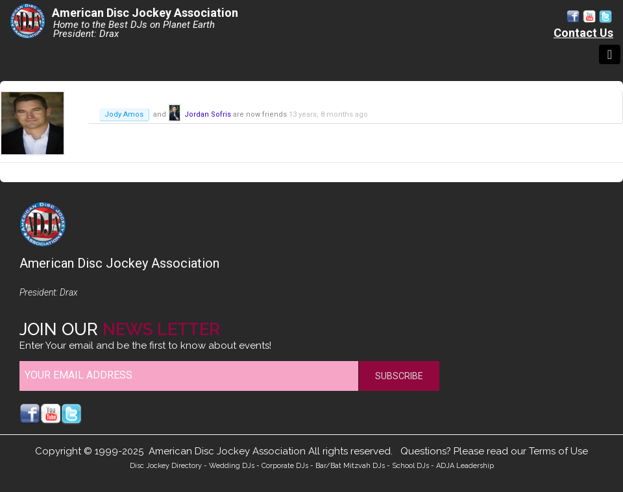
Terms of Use (558, 451)
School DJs (410, 466)
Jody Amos (123, 114)
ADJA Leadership (465, 466)
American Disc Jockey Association (145, 12)
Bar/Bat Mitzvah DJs (350, 466)
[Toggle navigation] (609, 54)
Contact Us (583, 33)
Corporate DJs (285, 466)
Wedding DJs (231, 466)
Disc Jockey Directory (166, 466)
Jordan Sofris (207, 114)
